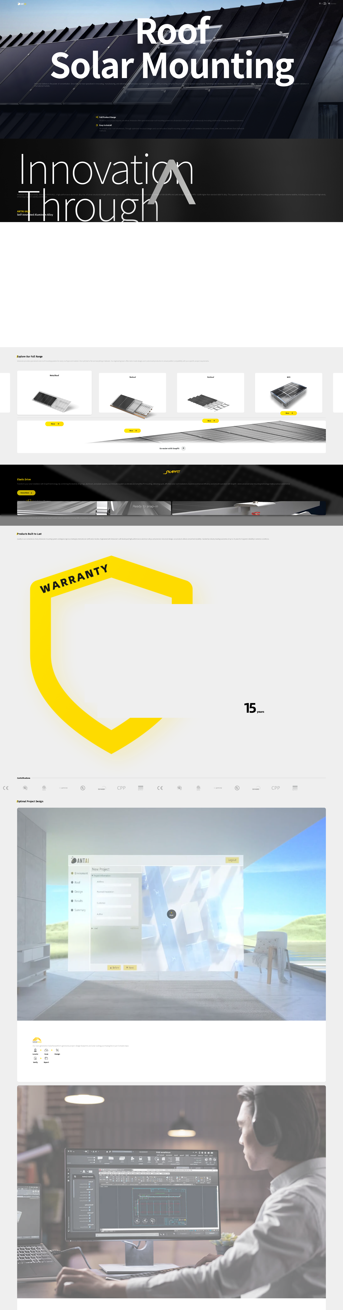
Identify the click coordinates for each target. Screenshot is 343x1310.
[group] (54, 393)
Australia (333, 3)
